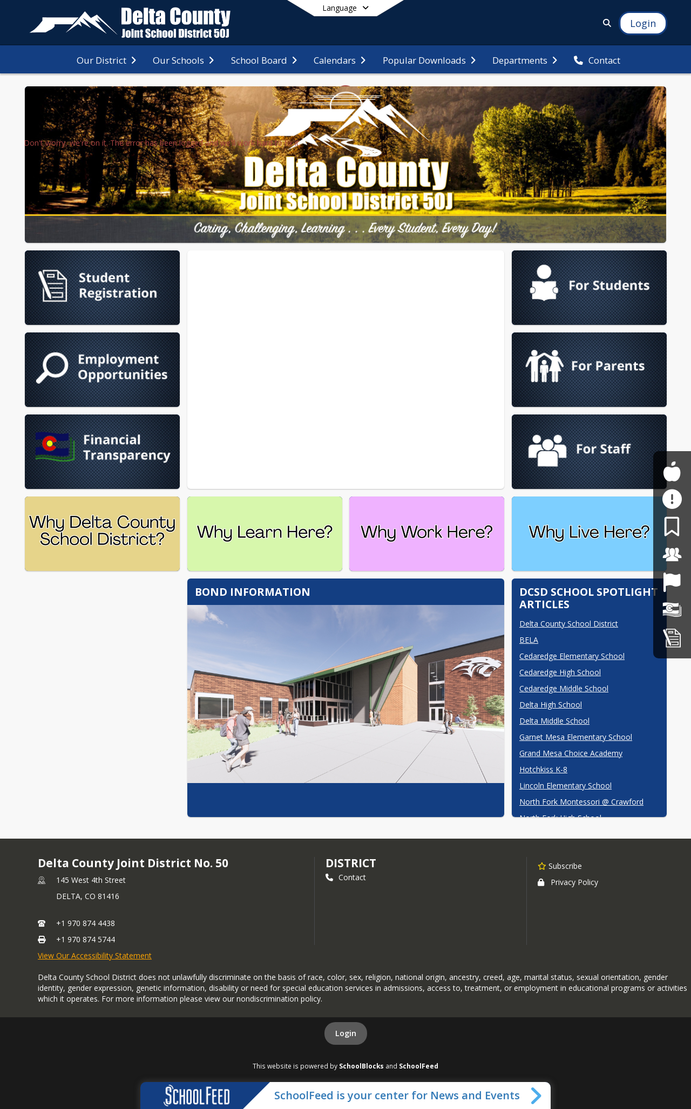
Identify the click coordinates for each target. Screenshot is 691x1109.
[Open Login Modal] (643, 23)
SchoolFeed (418, 1066)
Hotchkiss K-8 (543, 769)
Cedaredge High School (560, 672)
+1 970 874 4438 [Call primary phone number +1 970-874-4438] (85, 923)
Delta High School (550, 704)
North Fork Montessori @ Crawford (581, 802)
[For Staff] (672, 554)
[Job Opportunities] (672, 582)
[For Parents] (672, 526)
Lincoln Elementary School (565, 785)
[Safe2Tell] (672, 499)
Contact (346, 877)
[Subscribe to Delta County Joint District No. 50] (560, 866)
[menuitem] (106, 59)
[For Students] (672, 471)
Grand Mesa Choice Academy (570, 753)
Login (345, 1033)
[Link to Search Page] (605, 23)
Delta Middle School (554, 721)
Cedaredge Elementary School (572, 656)
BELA (528, 640)
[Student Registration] (672, 637)
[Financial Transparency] (672, 610)
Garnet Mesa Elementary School (575, 737)
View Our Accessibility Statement (95, 955)
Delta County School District (568, 623)
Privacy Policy (568, 882)
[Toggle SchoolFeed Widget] (537, 1095)
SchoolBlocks (361, 1066)
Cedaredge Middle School (563, 688)
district (351, 862)
